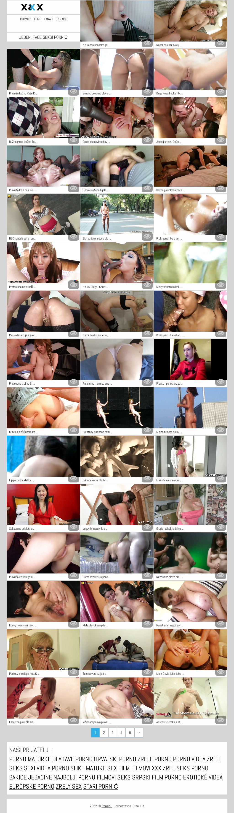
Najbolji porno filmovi (84, 777)
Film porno (167, 777)
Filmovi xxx (146, 768)
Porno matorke (30, 759)
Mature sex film (108, 768)
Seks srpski (134, 777)
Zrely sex (69, 786)
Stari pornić (100, 786)
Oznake (61, 19)
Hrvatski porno (115, 759)
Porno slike (69, 768)
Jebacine (40, 777)
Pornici (26, 19)
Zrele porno (155, 759)
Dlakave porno (72, 759)
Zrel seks (177, 768)
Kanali (48, 19)
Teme (37, 19)
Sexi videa (37, 768)
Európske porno (31, 786)
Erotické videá (203, 777)
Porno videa (189, 759)
